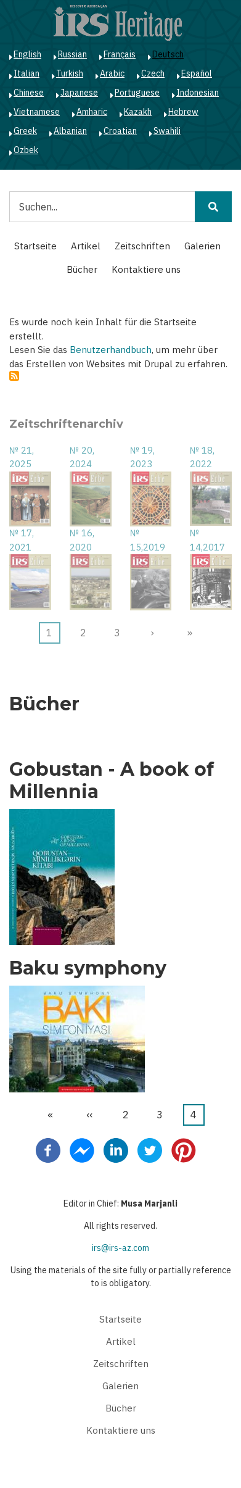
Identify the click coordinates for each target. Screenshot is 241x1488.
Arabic (112, 73)
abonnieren (14, 376)
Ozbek (26, 150)
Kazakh (138, 111)
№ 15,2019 (147, 540)
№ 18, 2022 (202, 457)
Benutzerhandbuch (111, 349)
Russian (72, 54)
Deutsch (168, 54)
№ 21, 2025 (21, 457)
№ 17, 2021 (21, 540)
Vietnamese (37, 111)
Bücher (82, 269)
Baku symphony (87, 968)
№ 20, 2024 (82, 457)
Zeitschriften (142, 246)
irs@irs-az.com (120, 1247)
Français (120, 54)
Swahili (167, 130)
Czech (153, 73)
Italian (26, 73)
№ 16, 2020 (82, 540)
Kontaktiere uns (146, 269)
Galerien (202, 246)
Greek (25, 130)
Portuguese (137, 92)
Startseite (35, 246)
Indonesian (197, 92)
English (27, 54)
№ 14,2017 (207, 540)
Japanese (79, 92)
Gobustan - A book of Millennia (111, 781)
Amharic (91, 111)
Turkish (69, 73)
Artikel (85, 246)
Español (196, 73)
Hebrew (183, 111)
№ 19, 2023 (142, 457)
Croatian (120, 130)
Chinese (29, 92)
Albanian (70, 130)
